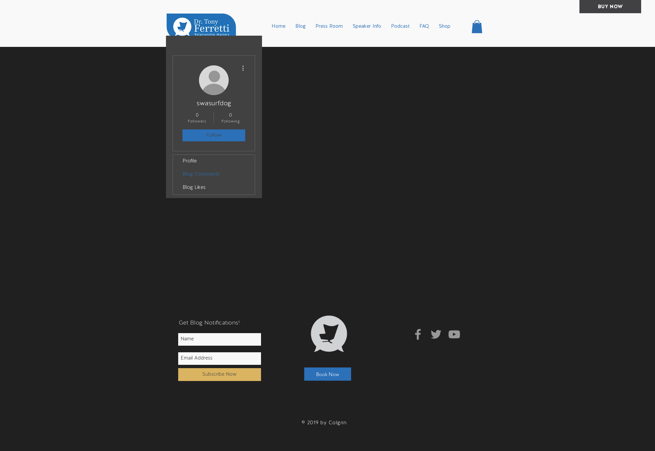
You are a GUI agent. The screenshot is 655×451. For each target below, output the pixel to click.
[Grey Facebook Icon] (418, 334)
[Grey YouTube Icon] (454, 334)
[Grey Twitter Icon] (436, 334)
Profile (190, 161)
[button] (477, 26)
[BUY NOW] (610, 6)
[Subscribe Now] (219, 374)
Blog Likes (194, 188)
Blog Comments (201, 174)
